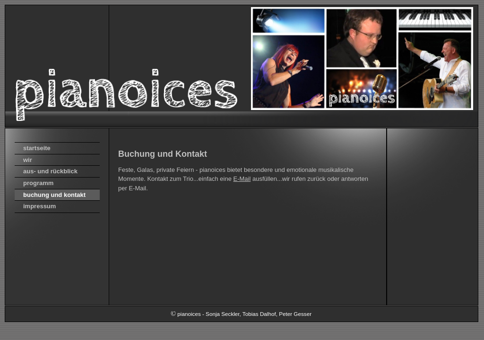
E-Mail (242, 178)
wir (27, 159)
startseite (37, 148)
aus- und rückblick (50, 171)
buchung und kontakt (54, 194)
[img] (241, 66)
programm (38, 183)
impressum (39, 206)
